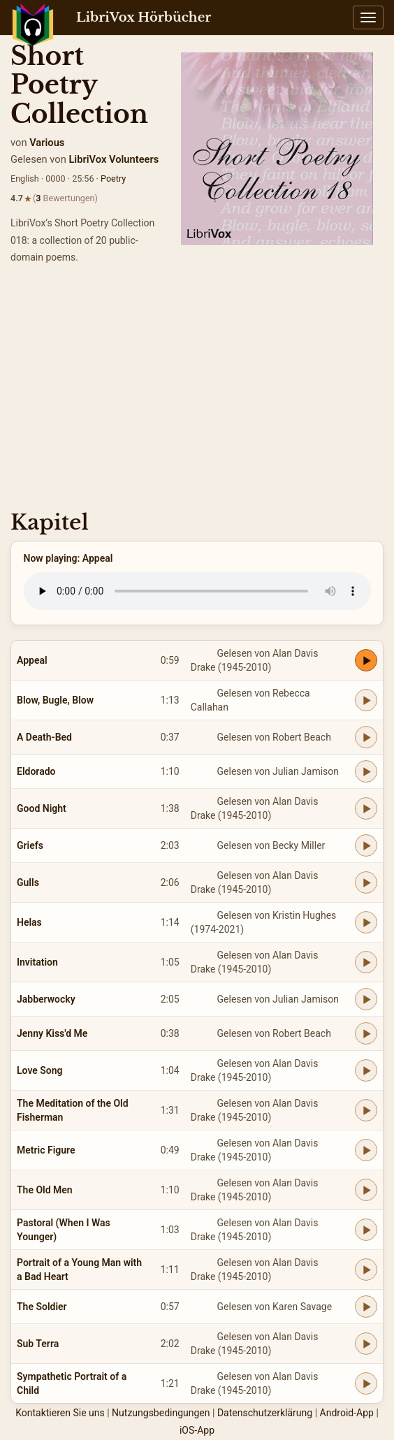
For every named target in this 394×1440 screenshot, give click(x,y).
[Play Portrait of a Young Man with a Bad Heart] (366, 1269)
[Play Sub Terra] (366, 1343)
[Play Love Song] (366, 1070)
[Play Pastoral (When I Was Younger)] (366, 1230)
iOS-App (197, 1430)
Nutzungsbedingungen (161, 1412)
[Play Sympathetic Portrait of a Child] (366, 1383)
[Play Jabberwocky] (366, 999)
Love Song (40, 1070)
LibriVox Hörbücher (143, 17)
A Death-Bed (44, 737)
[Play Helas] (366, 922)
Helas (29, 922)
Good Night (41, 808)
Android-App (347, 1412)
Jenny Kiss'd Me (52, 1033)
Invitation (37, 962)
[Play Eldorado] (366, 771)
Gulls (28, 882)
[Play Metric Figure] (366, 1150)
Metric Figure (46, 1150)
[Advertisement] (197, 392)
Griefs (30, 845)
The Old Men (45, 1189)
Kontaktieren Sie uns (60, 1412)
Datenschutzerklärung (264, 1412)
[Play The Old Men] (366, 1190)
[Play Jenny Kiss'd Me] (366, 1033)
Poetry (113, 178)
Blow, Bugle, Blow (55, 700)
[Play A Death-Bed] (366, 737)
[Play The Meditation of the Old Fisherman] (366, 1110)
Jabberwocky (46, 999)
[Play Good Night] (366, 808)
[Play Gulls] (366, 882)
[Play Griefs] (366, 845)
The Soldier (42, 1306)
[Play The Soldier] (366, 1306)
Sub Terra (38, 1343)
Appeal (32, 660)
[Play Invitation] (366, 962)
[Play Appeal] (366, 660)
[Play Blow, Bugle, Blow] (366, 700)
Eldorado (36, 771)
